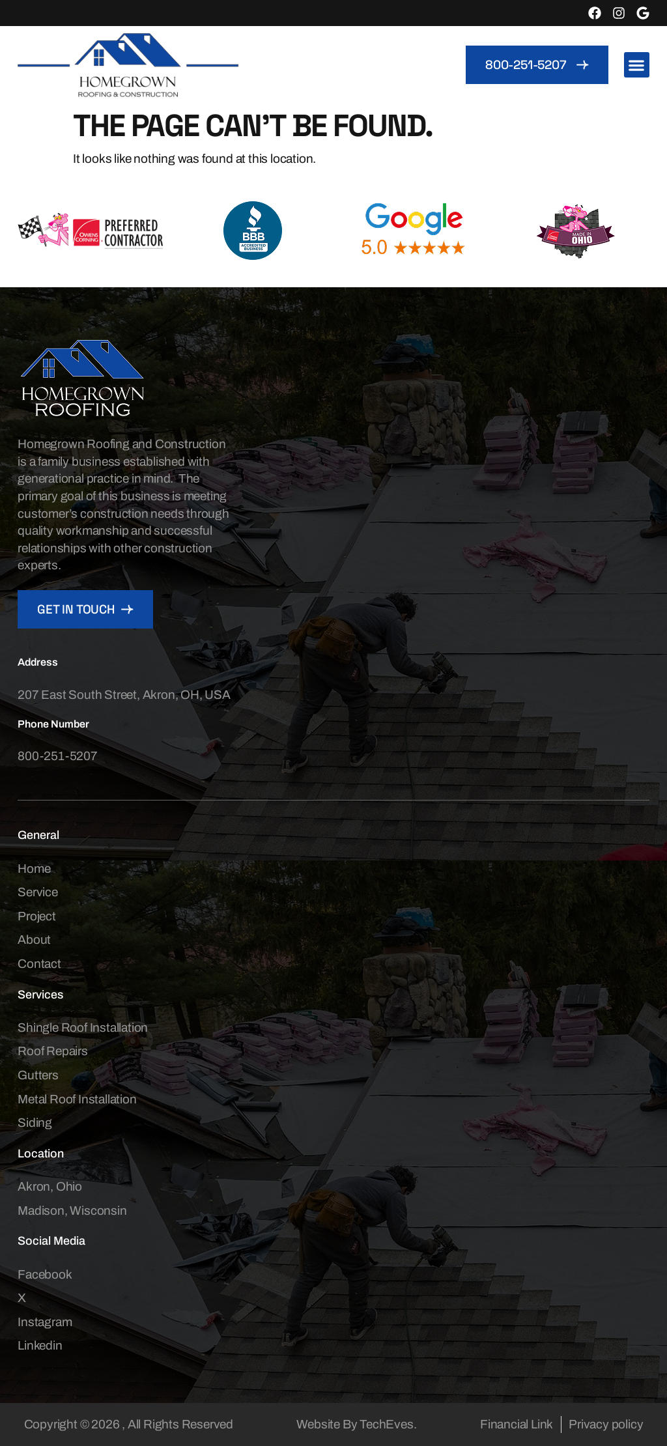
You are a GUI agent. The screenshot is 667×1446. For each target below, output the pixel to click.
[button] (636, 65)
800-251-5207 (58, 756)
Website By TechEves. (356, 1424)
